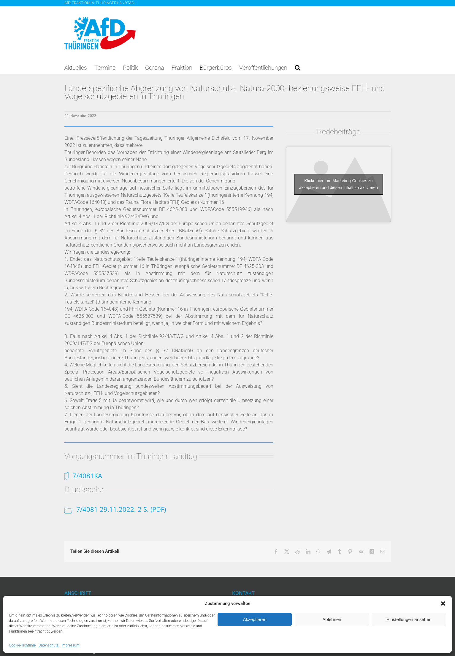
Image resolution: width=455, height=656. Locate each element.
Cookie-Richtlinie (22, 645)
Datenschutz (48, 645)
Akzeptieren (254, 619)
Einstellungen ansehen (409, 619)
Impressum (70, 645)
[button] (443, 603)
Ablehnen (331, 619)
